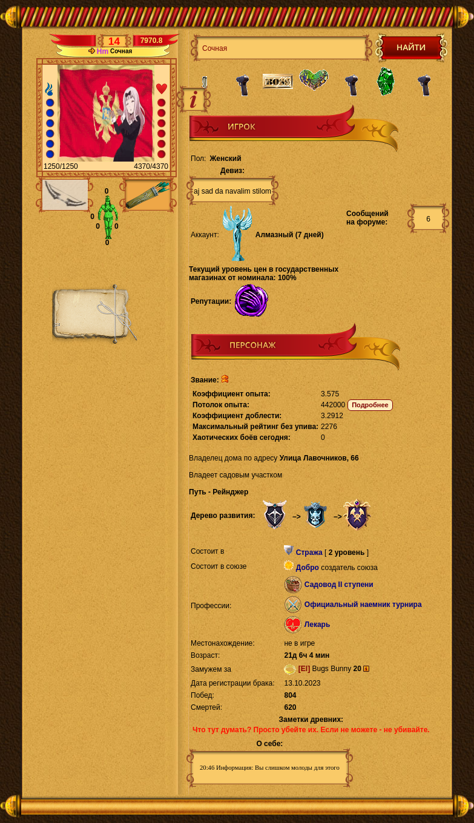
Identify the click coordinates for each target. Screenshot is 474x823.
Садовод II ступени (339, 584)
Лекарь (317, 624)
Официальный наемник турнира (363, 604)
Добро (307, 567)
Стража (309, 552)
